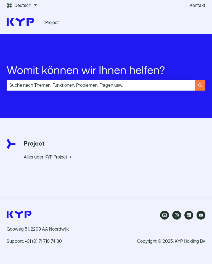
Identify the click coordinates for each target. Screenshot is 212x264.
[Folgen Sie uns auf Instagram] (176, 215)
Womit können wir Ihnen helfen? (86, 70)
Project (52, 22)
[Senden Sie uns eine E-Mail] (164, 215)
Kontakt (197, 5)
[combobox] (101, 85)
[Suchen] (200, 85)
